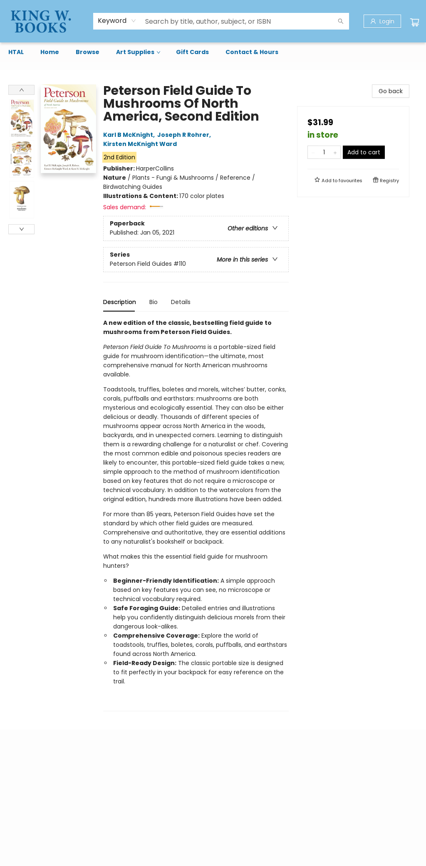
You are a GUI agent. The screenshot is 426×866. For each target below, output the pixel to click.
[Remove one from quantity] (313, 152)
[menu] (213, 52)
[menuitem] (16, 52)
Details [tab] (181, 302)
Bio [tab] (153, 302)
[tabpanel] (196, 514)
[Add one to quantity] (335, 152)
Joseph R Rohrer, (185, 135)
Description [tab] (119, 302)
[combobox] (117, 21)
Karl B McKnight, (130, 135)
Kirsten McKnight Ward (141, 144)
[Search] (340, 21)
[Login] (382, 21)
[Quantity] (324, 152)
